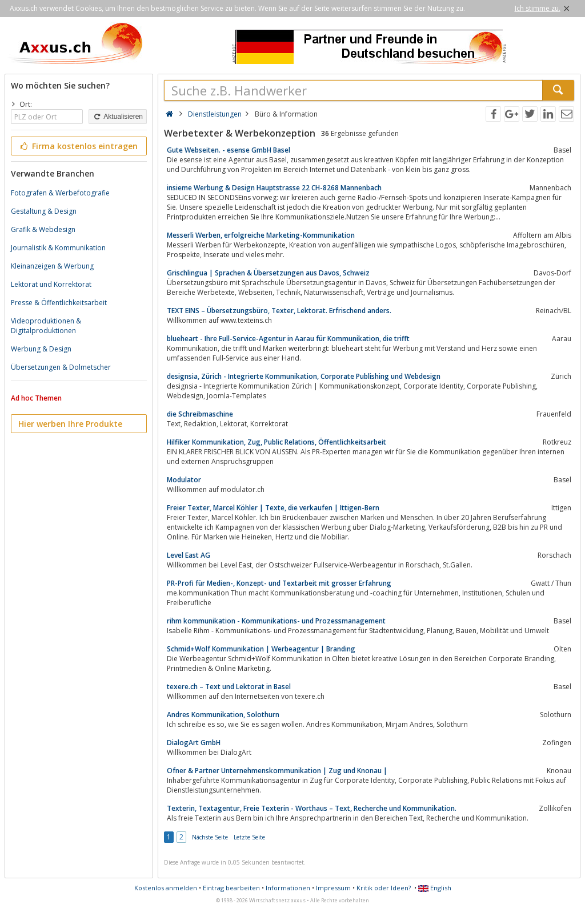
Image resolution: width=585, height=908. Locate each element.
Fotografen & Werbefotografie (60, 193)
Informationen (288, 887)
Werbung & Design (41, 349)
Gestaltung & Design (44, 211)
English (434, 887)
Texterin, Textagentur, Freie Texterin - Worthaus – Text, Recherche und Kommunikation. (311, 808)
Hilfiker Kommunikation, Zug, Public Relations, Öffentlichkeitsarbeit (276, 442)
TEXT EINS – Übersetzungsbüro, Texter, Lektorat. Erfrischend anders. (279, 310)
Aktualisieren (118, 117)
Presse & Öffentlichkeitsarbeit (59, 302)
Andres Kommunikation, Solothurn (223, 714)
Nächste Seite (210, 837)
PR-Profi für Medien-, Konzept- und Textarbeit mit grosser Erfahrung (279, 583)
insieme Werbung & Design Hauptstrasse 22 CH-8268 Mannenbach (274, 188)
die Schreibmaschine (200, 414)
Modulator (184, 480)
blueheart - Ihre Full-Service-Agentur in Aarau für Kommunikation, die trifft (288, 338)
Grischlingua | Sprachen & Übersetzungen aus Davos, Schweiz (268, 273)
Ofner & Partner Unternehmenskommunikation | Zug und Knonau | (277, 770)
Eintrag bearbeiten (231, 887)
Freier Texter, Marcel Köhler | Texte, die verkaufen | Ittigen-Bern (273, 508)
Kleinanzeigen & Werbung (52, 266)
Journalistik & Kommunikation (58, 248)
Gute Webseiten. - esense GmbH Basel (228, 150)
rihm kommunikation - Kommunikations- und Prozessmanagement (276, 621)
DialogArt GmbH (194, 742)
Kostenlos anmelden (165, 887)
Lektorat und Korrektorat (51, 284)
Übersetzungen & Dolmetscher (61, 367)
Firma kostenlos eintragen (78, 146)
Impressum (333, 887)
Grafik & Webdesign (43, 229)
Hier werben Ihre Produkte (70, 423)
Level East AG (188, 555)
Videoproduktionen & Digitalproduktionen (46, 325)
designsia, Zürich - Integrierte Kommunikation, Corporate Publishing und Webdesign (303, 376)
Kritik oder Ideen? (383, 887)
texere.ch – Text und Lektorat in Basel (229, 686)
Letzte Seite (249, 837)
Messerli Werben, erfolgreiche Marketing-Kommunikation (261, 235)
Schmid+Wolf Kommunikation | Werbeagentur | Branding (261, 649)
